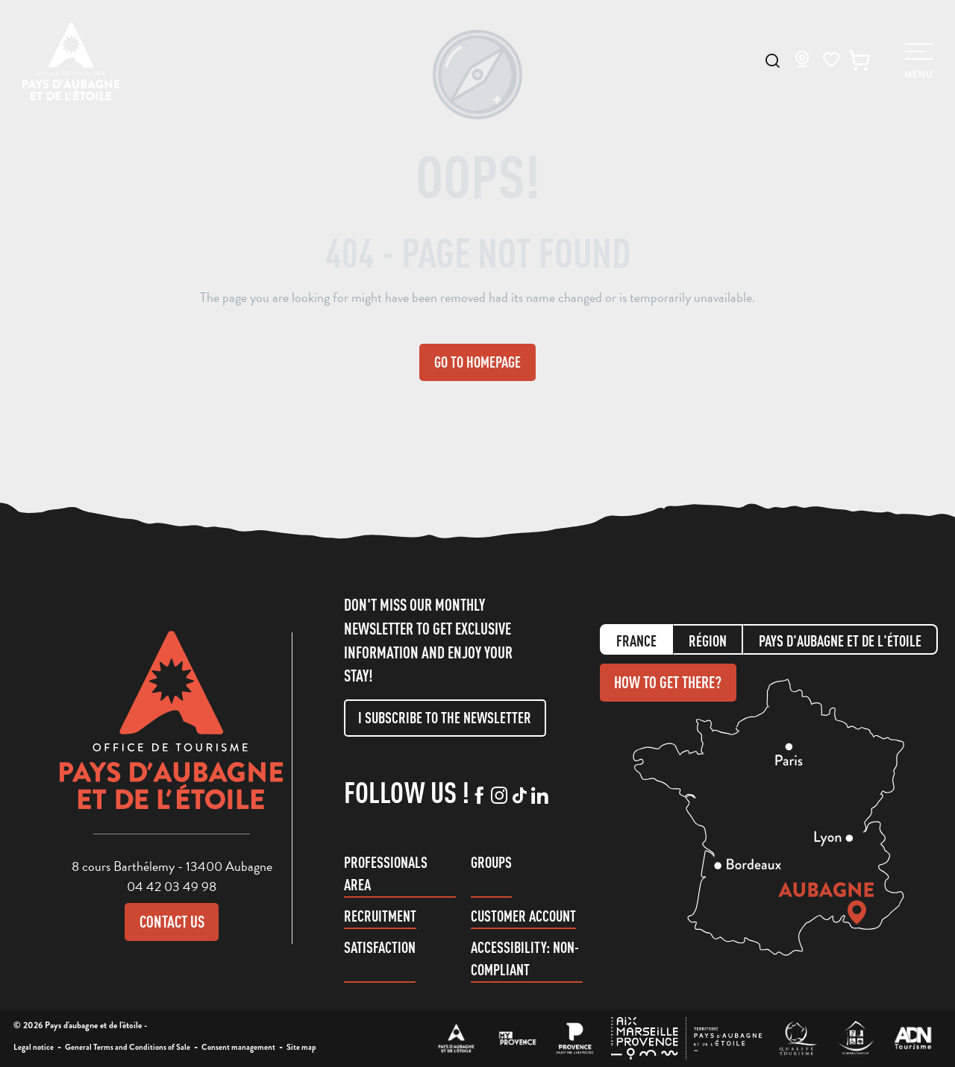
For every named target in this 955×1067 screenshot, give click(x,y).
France (636, 640)
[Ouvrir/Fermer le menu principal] (918, 62)
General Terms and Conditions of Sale (127, 1047)
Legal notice (33, 1047)
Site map (301, 1047)
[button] (773, 61)
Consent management (238, 1047)
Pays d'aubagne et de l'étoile (840, 640)
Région (708, 640)
